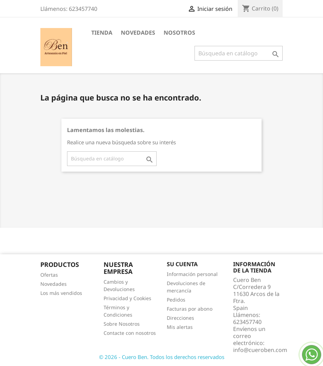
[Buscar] (239, 53)
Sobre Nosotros (122, 323)
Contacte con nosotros (130, 333)
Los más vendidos (61, 293)
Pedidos (176, 299)
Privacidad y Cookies (127, 298)
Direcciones (180, 318)
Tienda (101, 32)
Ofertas (49, 274)
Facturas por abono (189, 308)
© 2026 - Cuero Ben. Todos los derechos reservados (161, 356)
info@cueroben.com (260, 350)
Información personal (192, 274)
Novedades (138, 32)
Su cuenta (182, 264)
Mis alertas (180, 327)
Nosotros (179, 32)
